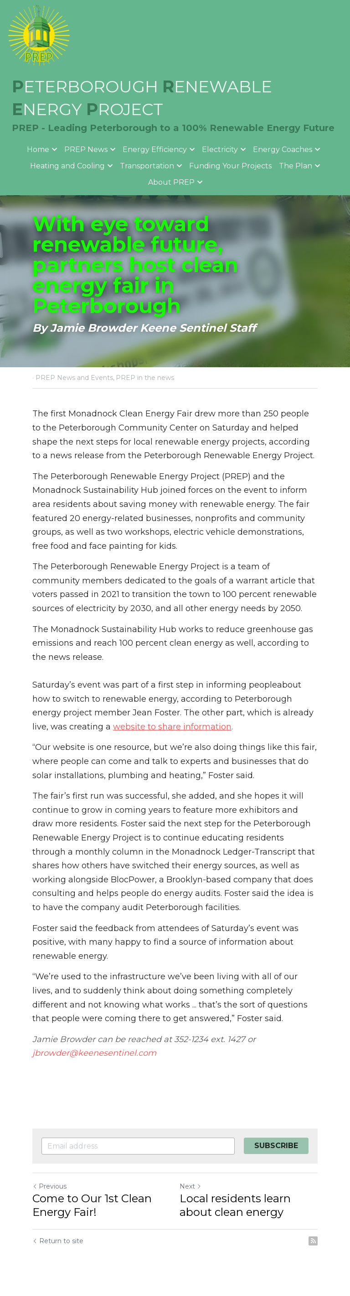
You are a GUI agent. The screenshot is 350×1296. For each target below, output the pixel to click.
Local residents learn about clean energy (235, 1205)
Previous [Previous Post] (49, 1186)
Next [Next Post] (190, 1186)
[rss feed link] (313, 1240)
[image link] (39, 36)
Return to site (57, 1241)
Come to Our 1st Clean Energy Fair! (92, 1205)
